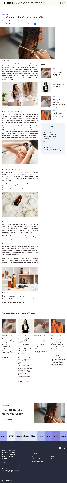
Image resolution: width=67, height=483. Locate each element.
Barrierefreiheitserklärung (38, 461)
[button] (3, 480)
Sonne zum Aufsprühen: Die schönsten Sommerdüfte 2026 (59, 101)
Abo (23, 3)
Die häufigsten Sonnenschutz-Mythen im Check (58, 114)
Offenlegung (35, 453)
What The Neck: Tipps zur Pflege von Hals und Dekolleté (58, 73)
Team (33, 450)
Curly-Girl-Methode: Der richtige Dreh (13, 302)
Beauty (16, 2)
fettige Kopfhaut (33, 224)
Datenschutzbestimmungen (49, 149)
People (20, 2)
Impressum (34, 455)
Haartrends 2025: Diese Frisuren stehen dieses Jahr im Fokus (19, 298)
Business (41, 2)
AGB (33, 456)
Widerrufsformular (36, 458)
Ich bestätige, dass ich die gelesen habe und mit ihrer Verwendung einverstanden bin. (52, 149)
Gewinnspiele (17, 3)
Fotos (25, 2)
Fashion (36, 2)
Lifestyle (30, 2)
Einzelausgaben (51, 456)
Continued (27, 381)
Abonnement (8, 419)
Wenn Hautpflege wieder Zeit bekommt (58, 86)
